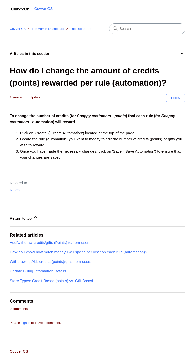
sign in (25, 323)
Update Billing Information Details (38, 271)
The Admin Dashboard (47, 29)
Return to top (24, 217)
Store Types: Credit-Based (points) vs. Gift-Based (51, 280)
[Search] (147, 29)
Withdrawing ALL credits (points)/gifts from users (50, 261)
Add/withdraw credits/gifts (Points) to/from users (50, 242)
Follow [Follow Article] (175, 98)
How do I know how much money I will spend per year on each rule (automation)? (78, 252)
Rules (14, 190)
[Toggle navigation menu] (176, 9)
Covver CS (18, 29)
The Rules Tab (80, 29)
